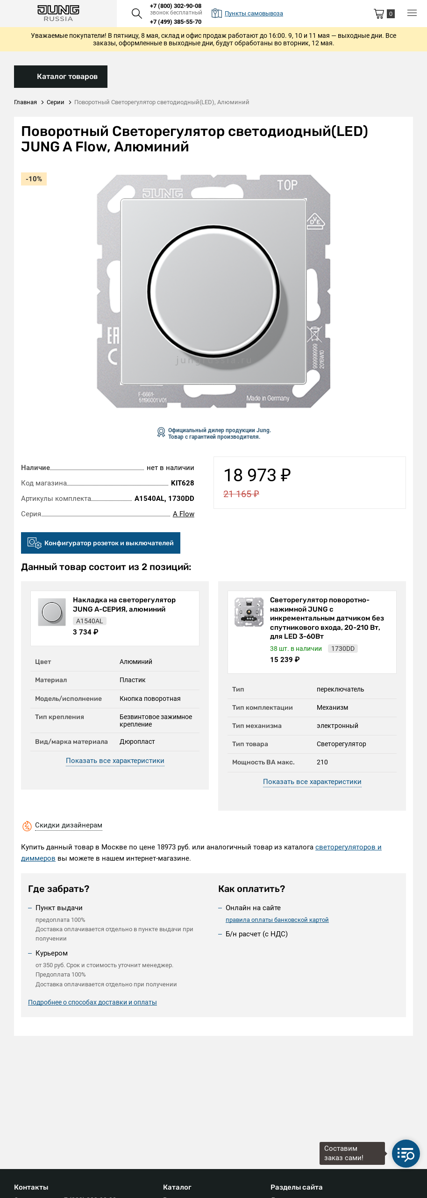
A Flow (183, 514)
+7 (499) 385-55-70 (175, 21)
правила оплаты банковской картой (277, 919)
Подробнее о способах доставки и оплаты (92, 1002)
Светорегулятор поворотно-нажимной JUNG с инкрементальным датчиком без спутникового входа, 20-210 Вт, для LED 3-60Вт (327, 618)
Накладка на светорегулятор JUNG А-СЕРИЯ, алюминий (124, 604)
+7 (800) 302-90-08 (175, 5)
